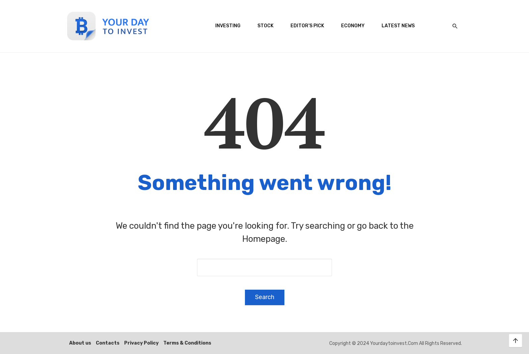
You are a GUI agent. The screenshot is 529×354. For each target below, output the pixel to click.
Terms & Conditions (187, 343)
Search (264, 297)
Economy (353, 26)
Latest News (398, 26)
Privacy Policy (141, 343)
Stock (265, 26)
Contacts (107, 343)
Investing (228, 26)
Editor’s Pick (307, 26)
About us (80, 343)
